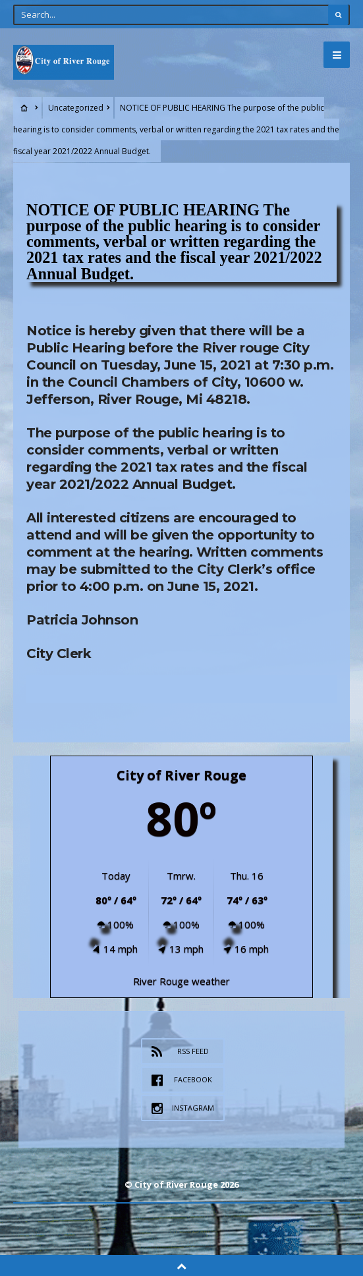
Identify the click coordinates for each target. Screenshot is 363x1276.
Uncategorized (75, 107)
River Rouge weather (181, 980)
